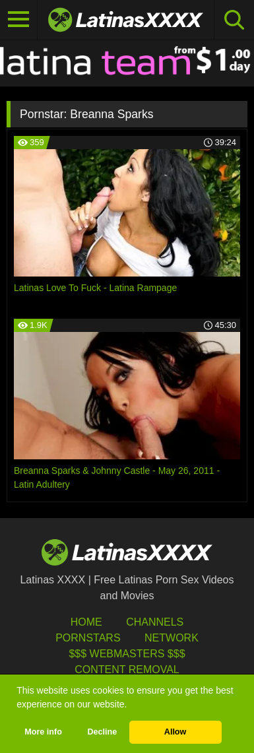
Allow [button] (175, 732)
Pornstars (87, 637)
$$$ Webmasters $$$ (127, 653)
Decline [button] (102, 732)
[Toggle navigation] (19, 20)
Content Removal (127, 669)
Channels (154, 622)
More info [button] (43, 732)
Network (171, 637)
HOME (86, 622)
